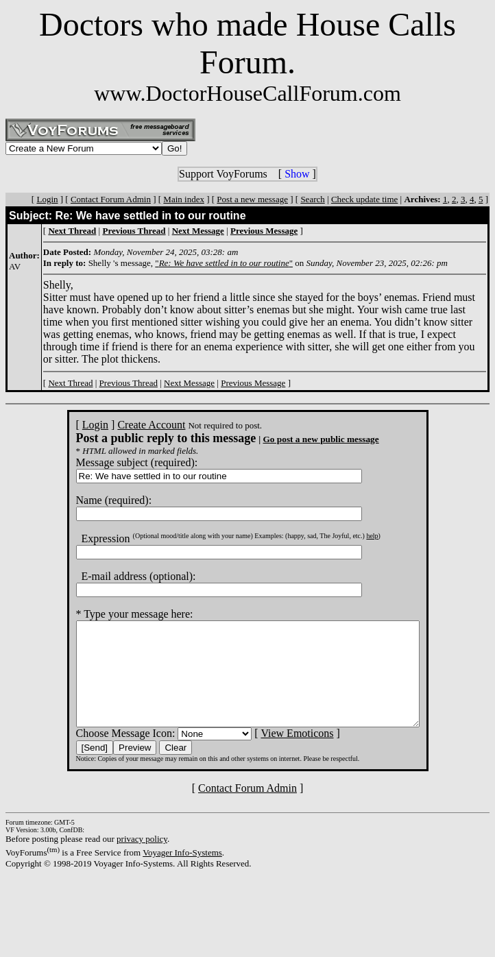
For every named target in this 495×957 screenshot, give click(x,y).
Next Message (189, 383)
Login (47, 199)
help (351, 536)
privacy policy (142, 859)
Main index (183, 199)
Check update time (364, 199)
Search (312, 199)
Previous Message (253, 383)
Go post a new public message (300, 439)
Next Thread (70, 383)
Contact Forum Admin (111, 199)
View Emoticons (276, 754)
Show (297, 174)
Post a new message (252, 199)
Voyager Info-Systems (182, 873)
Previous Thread (128, 383)
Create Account (131, 425)
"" (224, 263)
